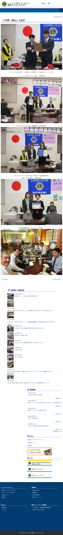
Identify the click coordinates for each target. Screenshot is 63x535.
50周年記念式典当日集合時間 (35, 394)
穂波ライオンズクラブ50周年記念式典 (37, 410)
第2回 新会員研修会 (33, 418)
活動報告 (34, 492)
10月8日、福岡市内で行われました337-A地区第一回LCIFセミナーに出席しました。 (30, 310)
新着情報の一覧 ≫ (57, 431)
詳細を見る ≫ (58, 398)
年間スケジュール (37, 497)
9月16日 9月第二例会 (21, 335)
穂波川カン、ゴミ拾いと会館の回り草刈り (26, 296)
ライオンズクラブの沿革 (8, 492)
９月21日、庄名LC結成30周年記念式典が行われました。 (30, 328)
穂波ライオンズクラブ (37, 532)
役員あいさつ (31, 442)
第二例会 (5, 279)
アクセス (4, 510)
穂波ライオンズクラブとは (35, 439)
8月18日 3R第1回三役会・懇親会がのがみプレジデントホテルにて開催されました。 (30, 371)
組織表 (30, 445)
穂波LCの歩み (36, 490)
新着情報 (4, 507)
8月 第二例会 (19, 357)
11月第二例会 (56, 279)
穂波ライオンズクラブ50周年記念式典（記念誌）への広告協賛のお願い (45, 402)
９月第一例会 (18, 349)
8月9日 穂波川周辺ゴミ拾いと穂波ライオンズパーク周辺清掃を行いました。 (28, 382)
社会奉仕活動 (35, 495)
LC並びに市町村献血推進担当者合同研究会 (38, 426)
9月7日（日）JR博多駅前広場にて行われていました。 (30, 342)
